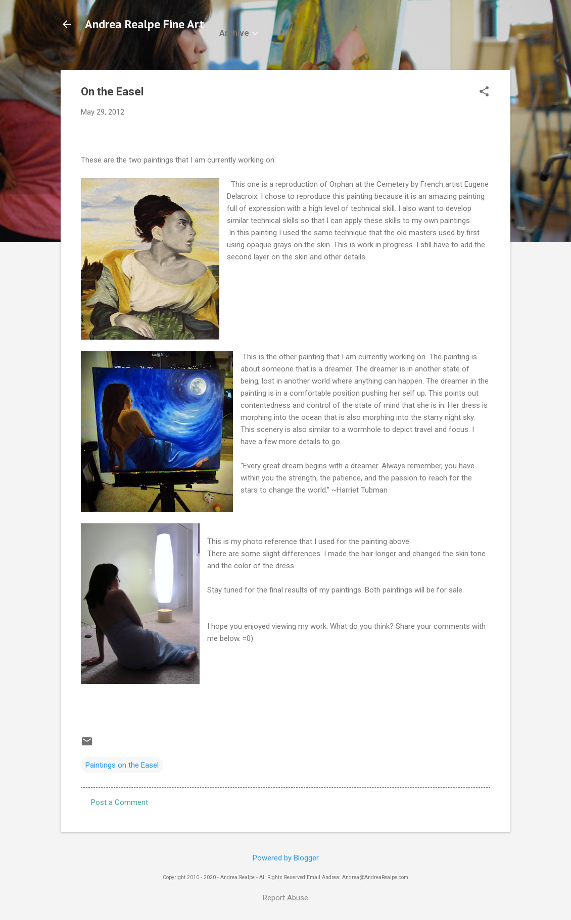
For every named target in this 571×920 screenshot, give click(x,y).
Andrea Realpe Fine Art (144, 24)
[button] (484, 92)
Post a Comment (119, 802)
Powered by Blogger (286, 857)
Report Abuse (285, 897)
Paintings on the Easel (122, 765)
